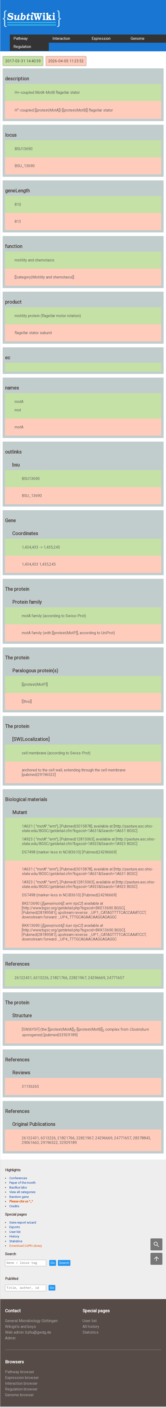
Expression (101, 38)
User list (15, 1232)
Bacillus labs (18, 1187)
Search (74, 1263)
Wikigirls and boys (20, 1328)
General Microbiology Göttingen (31, 1322)
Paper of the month (22, 1182)
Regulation (22, 46)
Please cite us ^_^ (21, 1201)
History (14, 1236)
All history (91, 1328)
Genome (137, 38)
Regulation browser (21, 1390)
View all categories (22, 1192)
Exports (14, 1227)
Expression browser (22, 1379)
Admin (10, 1339)
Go (63, 1263)
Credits (14, 1206)
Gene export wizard (22, 1222)
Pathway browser (19, 1373)
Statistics (15, 1241)
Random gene (19, 1197)
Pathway (20, 38)
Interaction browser (21, 1385)
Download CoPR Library (25, 1246)
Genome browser (19, 1396)
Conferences (18, 1178)
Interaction (61, 38)
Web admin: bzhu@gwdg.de (28, 1333)
